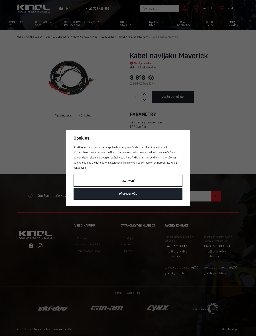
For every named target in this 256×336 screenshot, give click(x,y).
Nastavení (128, 180)
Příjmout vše (128, 193)
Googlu (105, 157)
